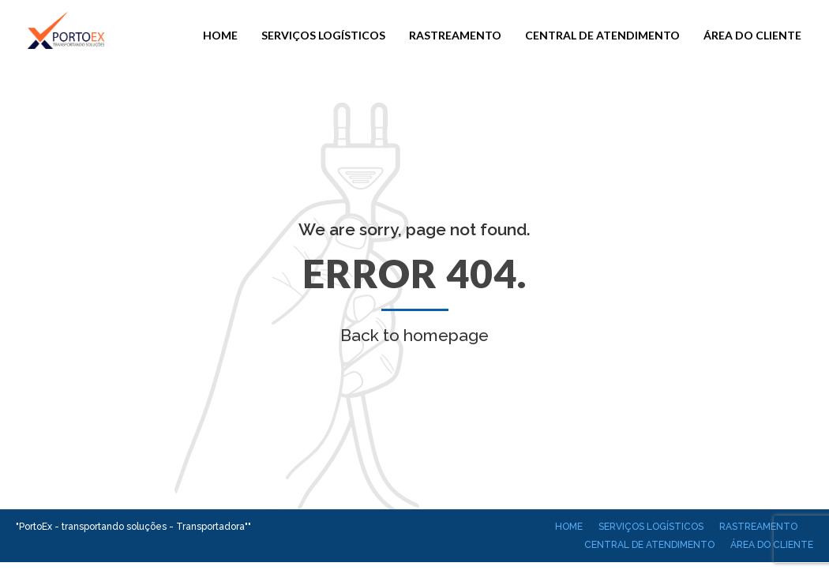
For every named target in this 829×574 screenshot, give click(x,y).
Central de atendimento (602, 35)
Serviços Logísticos (323, 35)
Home (220, 35)
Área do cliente (752, 35)
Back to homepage (414, 335)
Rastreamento (455, 35)
